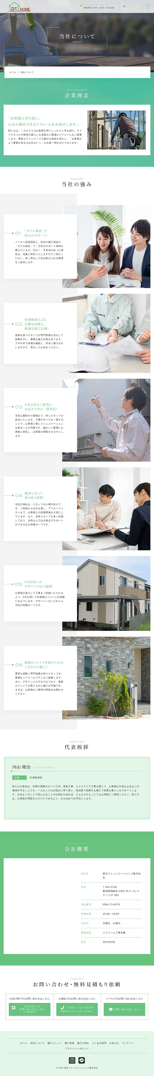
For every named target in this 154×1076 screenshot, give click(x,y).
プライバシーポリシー (77, 1048)
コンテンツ (128, 1043)
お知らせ (114, 1043)
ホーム (23, 1043)
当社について (37, 1043)
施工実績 (69, 1043)
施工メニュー (55, 1043)
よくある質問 (99, 1043)
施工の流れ (83, 1043)
